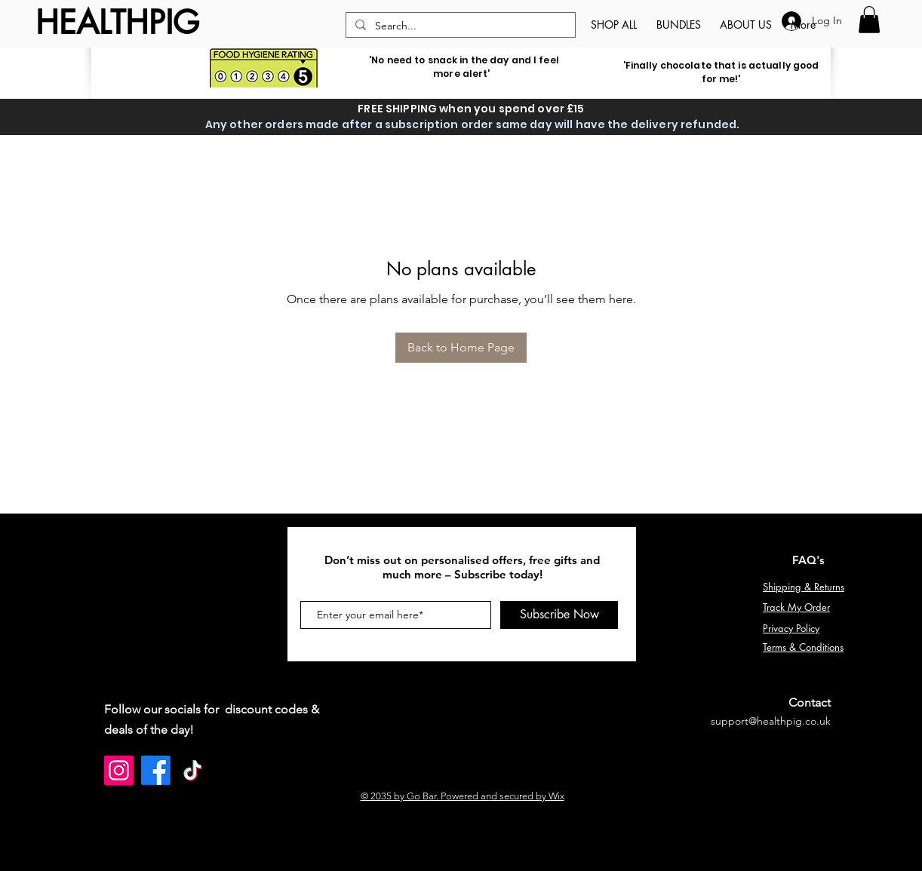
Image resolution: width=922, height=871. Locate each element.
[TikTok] (192, 770)
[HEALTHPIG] (117, 23)
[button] (869, 19)
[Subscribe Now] (559, 615)
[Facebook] (156, 770)
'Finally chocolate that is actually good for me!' (721, 72)
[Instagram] (119, 770)
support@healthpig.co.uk (771, 721)
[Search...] (459, 26)
